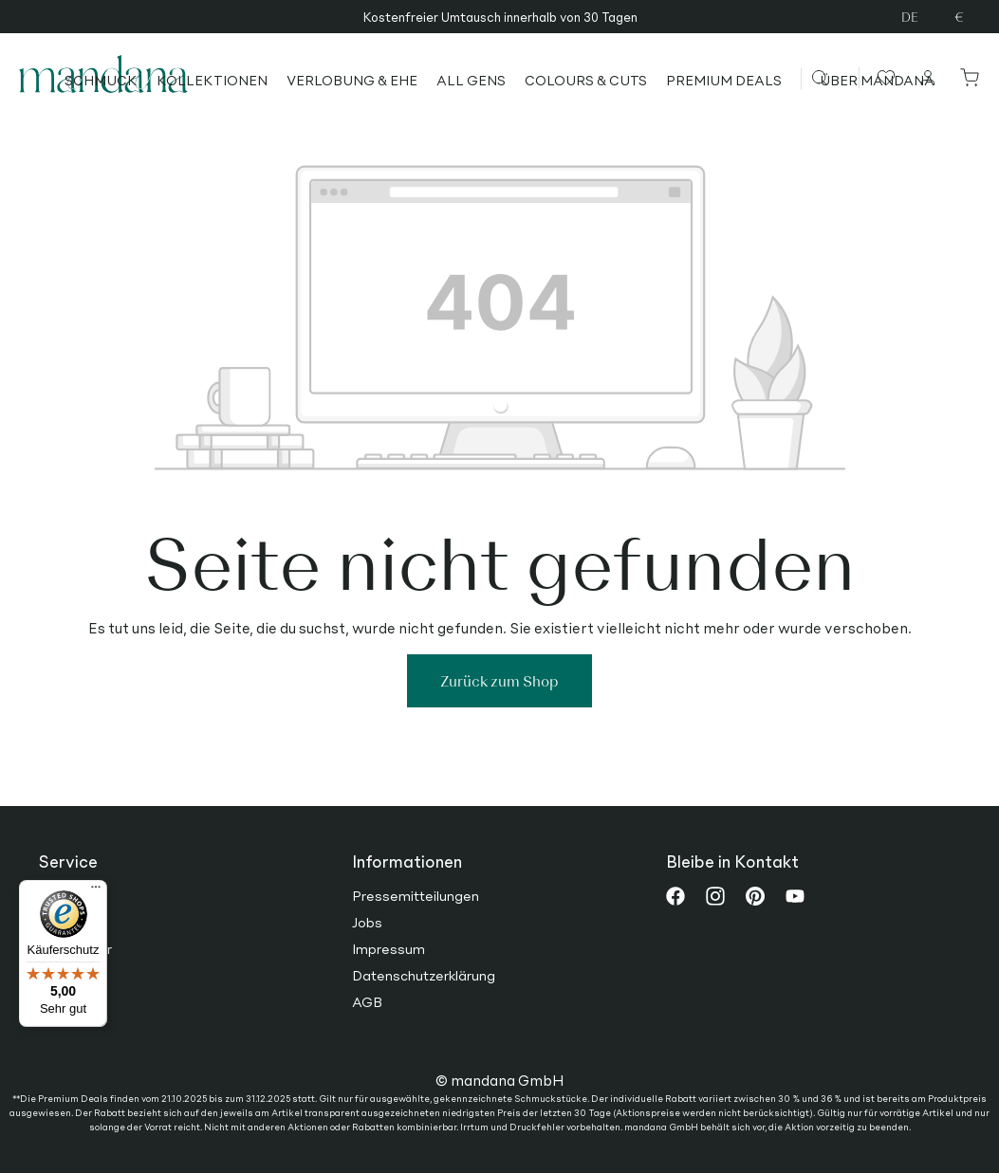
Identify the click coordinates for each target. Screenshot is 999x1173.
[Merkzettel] (884, 76)
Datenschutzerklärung (423, 974)
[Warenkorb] (966, 76)
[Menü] (95, 891)
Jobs (367, 921)
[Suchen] (834, 76)
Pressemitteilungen (415, 895)
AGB (367, 1001)
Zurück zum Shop (499, 680)
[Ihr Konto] (929, 76)
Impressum (388, 948)
